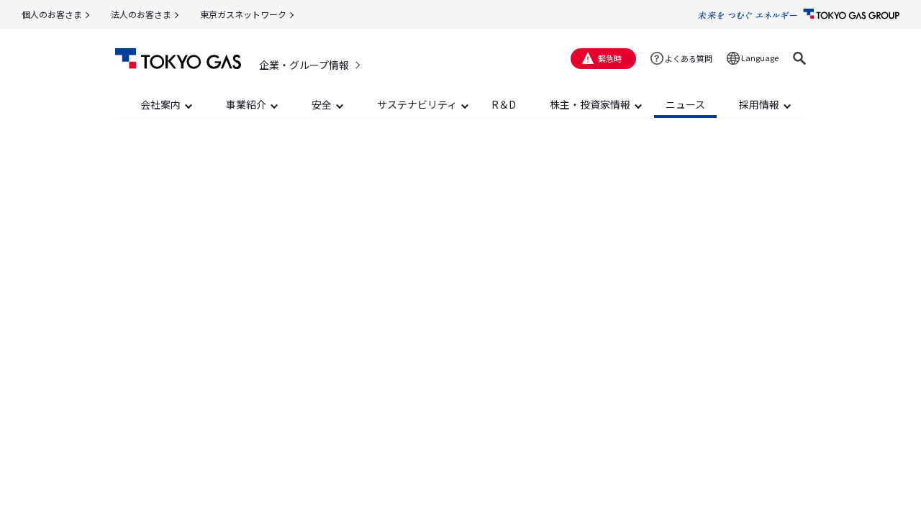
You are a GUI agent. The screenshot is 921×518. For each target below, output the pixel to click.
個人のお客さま (52, 14)
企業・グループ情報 (304, 65)
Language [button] (760, 57)
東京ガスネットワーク (243, 14)
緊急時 (610, 58)
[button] (799, 58)
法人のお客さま (141, 14)
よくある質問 (688, 58)
